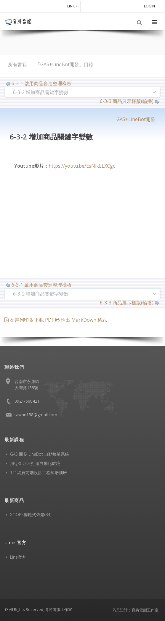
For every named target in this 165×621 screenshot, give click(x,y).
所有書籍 (17, 64)
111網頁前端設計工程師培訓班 (38, 472)
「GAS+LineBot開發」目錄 (64, 64)
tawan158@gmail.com (36, 414)
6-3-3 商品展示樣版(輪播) (129, 101)
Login (150, 6)
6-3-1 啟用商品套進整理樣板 (39, 83)
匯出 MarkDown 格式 (81, 320)
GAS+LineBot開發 (135, 119)
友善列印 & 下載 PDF (29, 320)
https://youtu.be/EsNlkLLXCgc (82, 166)
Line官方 (18, 557)
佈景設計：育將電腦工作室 (135, 610)
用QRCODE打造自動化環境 (35, 463)
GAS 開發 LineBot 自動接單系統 (39, 454)
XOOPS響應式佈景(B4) (30, 514)
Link (71, 6)
